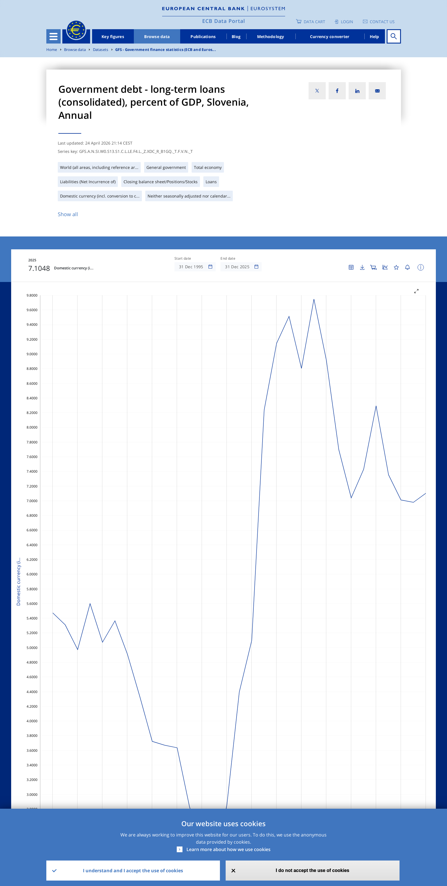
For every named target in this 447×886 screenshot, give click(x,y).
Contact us (382, 21)
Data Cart (314, 21)
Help (374, 36)
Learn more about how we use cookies (228, 849)
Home (51, 49)
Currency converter (329, 36)
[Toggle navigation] (53, 36)
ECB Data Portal (223, 20)
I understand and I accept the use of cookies (133, 870)
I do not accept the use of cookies (312, 870)
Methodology (270, 36)
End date (227, 258)
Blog (236, 36)
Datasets (100, 49)
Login (347, 21)
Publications (203, 36)
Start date (182, 258)
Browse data (157, 36)
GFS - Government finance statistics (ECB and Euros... (165, 49)
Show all (68, 214)
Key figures (113, 36)
